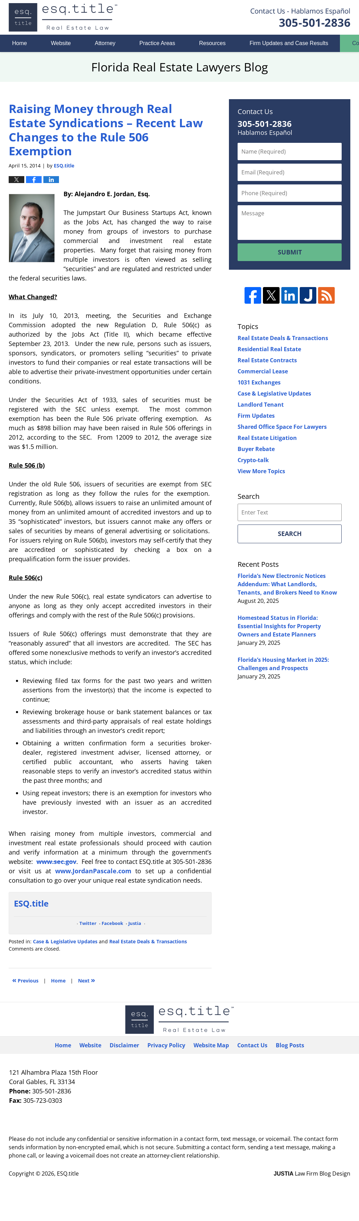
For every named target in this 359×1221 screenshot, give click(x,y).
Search (290, 533)
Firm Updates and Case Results (288, 43)
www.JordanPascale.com (93, 871)
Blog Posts (290, 1045)
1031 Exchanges (259, 382)
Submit (290, 252)
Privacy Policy (166, 1045)
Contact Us (252, 1045)
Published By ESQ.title (300, 17)
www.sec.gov (56, 861)
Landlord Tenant (261, 404)
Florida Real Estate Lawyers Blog (63, 17)
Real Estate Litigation (267, 438)
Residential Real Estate (269, 349)
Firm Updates (256, 415)
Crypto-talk (253, 460)
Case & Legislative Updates (65, 941)
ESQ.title (68, 1173)
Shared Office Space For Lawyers (282, 427)
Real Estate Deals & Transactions (148, 941)
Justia (134, 923)
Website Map (211, 1045)
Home (19, 43)
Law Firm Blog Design (312, 1173)
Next (86, 980)
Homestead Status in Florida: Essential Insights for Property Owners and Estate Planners (279, 626)
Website (61, 43)
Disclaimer (124, 1045)
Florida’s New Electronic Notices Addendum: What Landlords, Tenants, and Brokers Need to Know (287, 584)
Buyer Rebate (256, 449)
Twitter (87, 923)
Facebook (112, 923)
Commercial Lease (263, 371)
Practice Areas (157, 43)
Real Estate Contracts (267, 360)
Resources (212, 43)
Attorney (105, 43)
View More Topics (261, 471)
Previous (25, 980)
